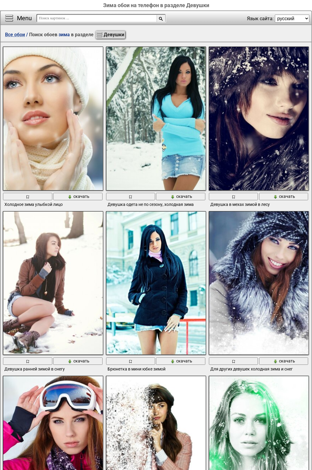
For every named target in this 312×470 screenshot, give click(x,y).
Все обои (15, 34)
